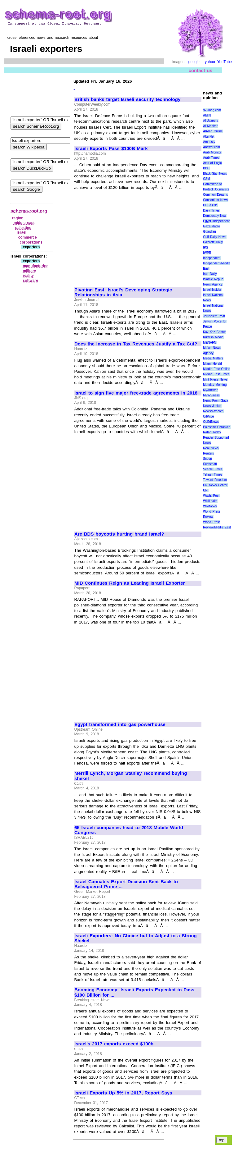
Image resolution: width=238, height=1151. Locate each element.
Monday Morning (215, 384)
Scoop (207, 458)
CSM (206, 178)
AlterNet (208, 136)
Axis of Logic (212, 163)
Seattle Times (212, 469)
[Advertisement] (126, 235)
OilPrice (208, 416)
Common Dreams (215, 194)
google (194, 62)
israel (21, 232)
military (29, 271)
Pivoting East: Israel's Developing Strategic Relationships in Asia (123, 292)
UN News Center (215, 485)
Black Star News (215, 173)
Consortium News (215, 200)
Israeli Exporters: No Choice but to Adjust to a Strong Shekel (135, 938)
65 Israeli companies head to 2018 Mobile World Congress (128, 830)
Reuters (208, 453)
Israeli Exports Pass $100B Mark (111, 148)
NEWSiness (211, 395)
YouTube (224, 62)
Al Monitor (210, 126)
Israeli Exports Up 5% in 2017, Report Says (123, 1092)
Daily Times (211, 210)
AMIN (207, 115)
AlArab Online (213, 131)
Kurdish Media (213, 337)
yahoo (210, 62)
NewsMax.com (213, 411)
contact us (201, 70)
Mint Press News (215, 379)
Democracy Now (214, 215)
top (222, 1140)
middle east (24, 223)
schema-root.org (29, 210)
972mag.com (212, 110)
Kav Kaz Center (214, 332)
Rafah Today (212, 432)
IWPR (207, 252)
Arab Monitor (212, 152)
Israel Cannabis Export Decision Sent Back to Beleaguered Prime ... (126, 884)
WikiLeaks (210, 501)
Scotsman (210, 464)
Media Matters (213, 358)
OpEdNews (211, 421)
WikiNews (210, 506)
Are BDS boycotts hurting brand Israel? (119, 534)
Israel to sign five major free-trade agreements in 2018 (135, 393)
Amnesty (209, 142)
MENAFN (209, 342)
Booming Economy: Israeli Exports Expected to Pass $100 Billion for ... (134, 992)
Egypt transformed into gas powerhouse (119, 724)
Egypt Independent (216, 221)
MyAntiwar (210, 390)
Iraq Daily (210, 274)
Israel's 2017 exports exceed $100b (113, 1043)
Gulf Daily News (214, 237)
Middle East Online (216, 369)
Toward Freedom (215, 480)
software (30, 280)
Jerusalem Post (214, 316)
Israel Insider (212, 289)
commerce (27, 237)
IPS (205, 247)
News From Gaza (215, 400)
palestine (23, 228)
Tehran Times (212, 474)
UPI (205, 490)
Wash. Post (211, 495)
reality (28, 275)
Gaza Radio (211, 226)
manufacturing (35, 266)
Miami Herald (212, 363)
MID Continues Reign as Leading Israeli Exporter (129, 583)
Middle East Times (216, 374)
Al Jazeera (210, 120)
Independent (211, 258)
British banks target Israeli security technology (127, 99)
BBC (206, 168)
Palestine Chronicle (216, 427)
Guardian (209, 231)
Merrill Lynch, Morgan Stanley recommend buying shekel (130, 776)
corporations (31, 242)
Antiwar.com (211, 147)
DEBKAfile (210, 205)
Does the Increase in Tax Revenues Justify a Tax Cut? (135, 343)
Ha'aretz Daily (213, 242)
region (18, 218)
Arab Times (211, 157)
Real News (210, 448)
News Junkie (212, 406)
